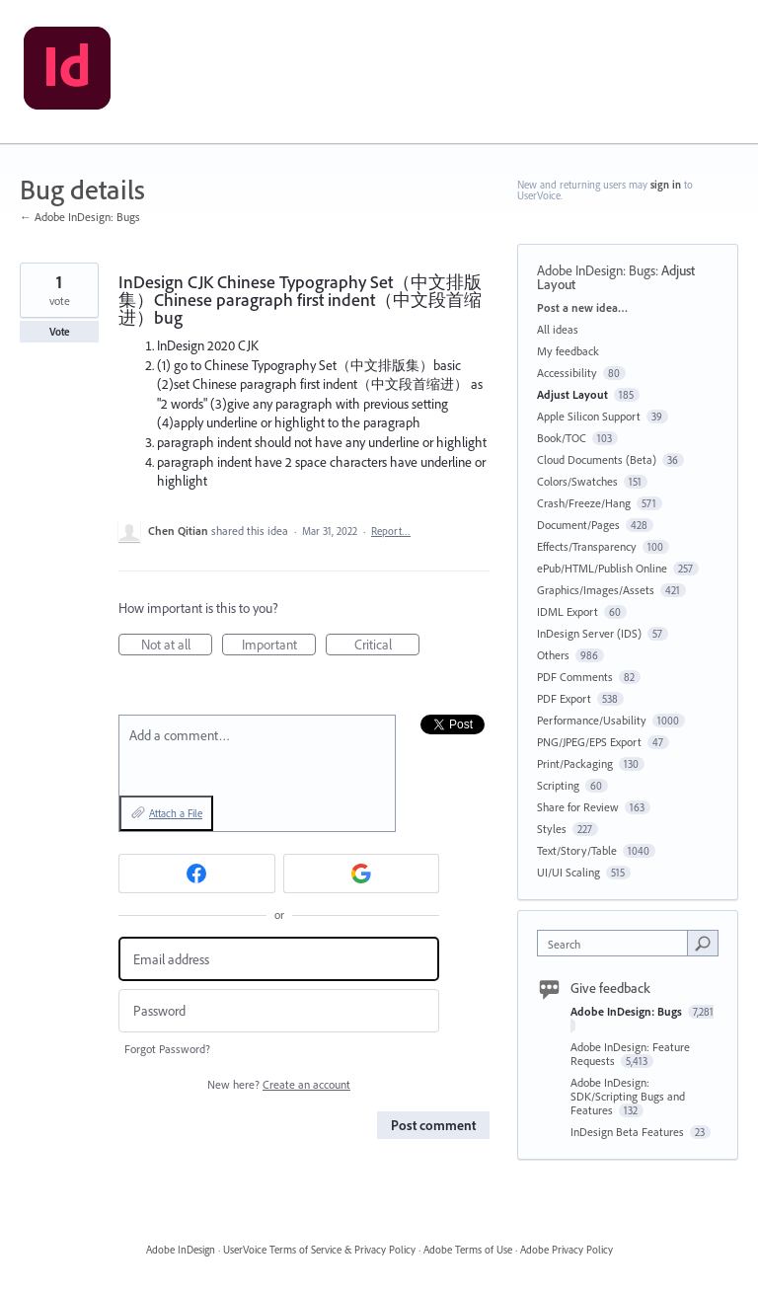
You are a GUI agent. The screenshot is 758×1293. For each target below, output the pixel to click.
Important (279, 645)
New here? (278, 1084)
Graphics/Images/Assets (595, 589)
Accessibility (567, 372)
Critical (387, 645)
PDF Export (564, 698)
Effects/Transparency (587, 546)
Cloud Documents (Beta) (596, 459)
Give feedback (610, 988)
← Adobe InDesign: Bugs (80, 216)
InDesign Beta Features (628, 1131)
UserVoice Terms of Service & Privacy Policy (319, 1249)
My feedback (568, 350)
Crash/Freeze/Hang (584, 502)
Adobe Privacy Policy (566, 1249)
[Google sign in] (361, 873)
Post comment (433, 1125)
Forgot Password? (167, 1048)
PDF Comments (575, 676)
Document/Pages (578, 524)
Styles (552, 828)
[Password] (278, 1011)
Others (553, 654)
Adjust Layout (572, 394)
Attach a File (175, 813)
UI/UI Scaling (568, 872)
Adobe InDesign (180, 1249)
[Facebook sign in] (196, 873)
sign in (665, 184)
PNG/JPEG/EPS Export (589, 741)
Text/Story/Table (577, 850)
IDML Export (567, 611)
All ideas (557, 329)
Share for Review (578, 806)
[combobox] (617, 943)
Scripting (558, 785)
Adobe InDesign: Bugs (596, 270)
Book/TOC (561, 437)
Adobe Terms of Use (467, 1249)
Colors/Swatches (577, 481)
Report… (391, 531)
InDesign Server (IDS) (589, 633)
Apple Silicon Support (589, 416)
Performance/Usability (591, 720)
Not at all (177, 645)
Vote (59, 332)
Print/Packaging (575, 763)
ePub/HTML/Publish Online (602, 568)
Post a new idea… (582, 307)
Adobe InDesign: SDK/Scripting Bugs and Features (627, 1096)
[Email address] (278, 959)
